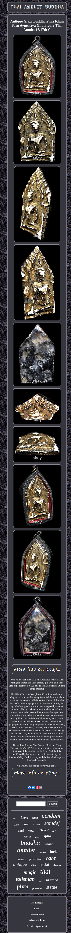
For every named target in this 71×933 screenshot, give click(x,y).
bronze (42, 852)
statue (51, 887)
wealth (27, 836)
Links (37, 908)
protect (37, 837)
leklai (44, 864)
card (21, 831)
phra (22, 886)
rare (51, 858)
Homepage (37, 902)
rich (54, 831)
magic (30, 872)
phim (35, 817)
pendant (51, 815)
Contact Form (37, 914)
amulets (22, 859)
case (16, 824)
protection (35, 859)
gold (47, 835)
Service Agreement (37, 926)
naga (26, 824)
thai (45, 871)
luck (53, 852)
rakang (48, 844)
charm (57, 865)
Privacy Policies (37, 920)
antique (20, 864)
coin (15, 818)
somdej (52, 823)
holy (40, 881)
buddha (30, 842)
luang (24, 817)
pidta (33, 865)
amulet (26, 850)
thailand (52, 880)
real (31, 830)
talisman (25, 879)
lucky (43, 830)
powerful (37, 888)
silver (37, 824)
